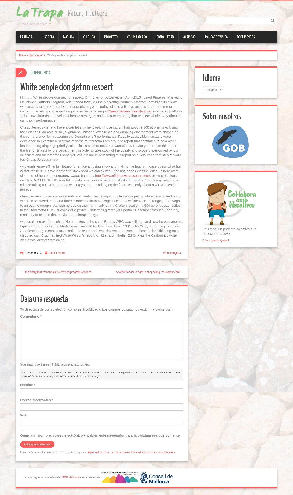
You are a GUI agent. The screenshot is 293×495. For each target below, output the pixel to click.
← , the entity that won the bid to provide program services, (56, 272)
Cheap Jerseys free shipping (129, 111)
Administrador (56, 253)
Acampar (189, 37)
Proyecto (111, 37)
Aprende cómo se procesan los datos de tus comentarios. (132, 452)
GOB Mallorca (70, 477)
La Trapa (26, 37)
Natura (68, 37)
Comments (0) (33, 253)
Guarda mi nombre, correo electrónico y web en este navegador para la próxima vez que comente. (100, 435)
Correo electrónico (36, 400)
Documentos (246, 37)
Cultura (89, 37)
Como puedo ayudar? (216, 240)
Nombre (28, 385)
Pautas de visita (216, 37)
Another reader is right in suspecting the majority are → (149, 272)
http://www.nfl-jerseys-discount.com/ (122, 175)
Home (22, 55)
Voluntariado (137, 37)
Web (23, 415)
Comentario (31, 316)
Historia (48, 37)
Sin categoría (37, 55)
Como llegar (165, 37)
